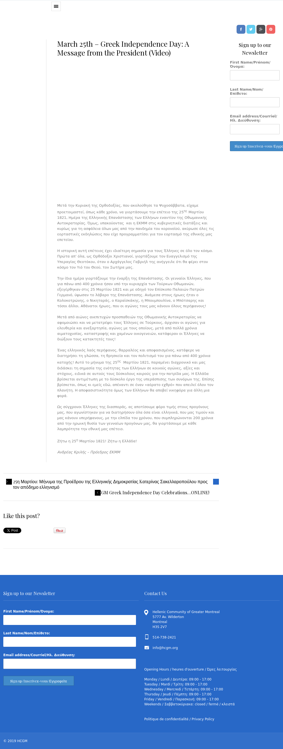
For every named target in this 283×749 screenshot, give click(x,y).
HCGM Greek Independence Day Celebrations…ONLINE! (152, 492)
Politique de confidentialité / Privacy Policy (179, 719)
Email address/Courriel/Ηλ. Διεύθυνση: (253, 118)
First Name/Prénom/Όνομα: (250, 64)
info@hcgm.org (165, 648)
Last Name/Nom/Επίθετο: (246, 91)
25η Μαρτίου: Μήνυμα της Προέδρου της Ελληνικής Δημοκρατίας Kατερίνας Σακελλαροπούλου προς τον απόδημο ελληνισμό (110, 484)
